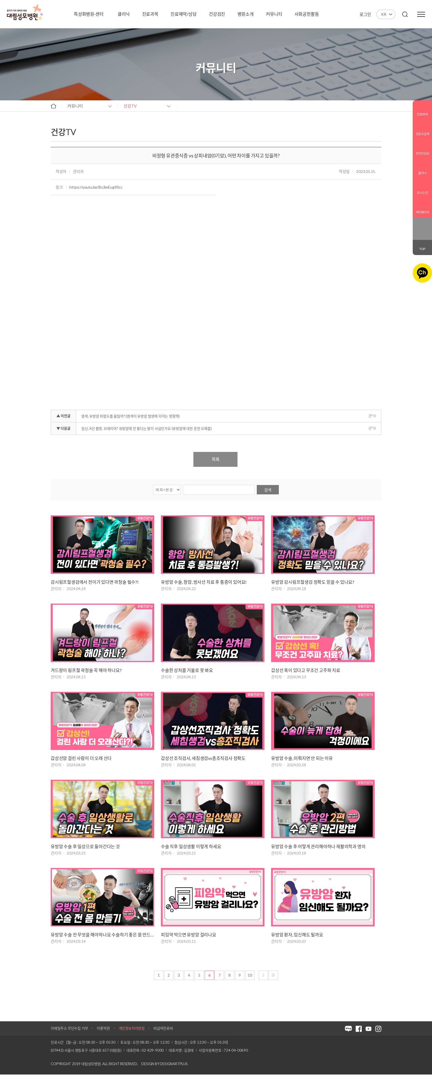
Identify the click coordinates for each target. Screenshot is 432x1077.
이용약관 (103, 1030)
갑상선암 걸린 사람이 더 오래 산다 (81, 759)
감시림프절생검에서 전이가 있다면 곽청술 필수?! (95, 582)
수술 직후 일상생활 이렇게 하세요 (191, 848)
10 (250, 978)
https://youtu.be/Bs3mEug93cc (95, 187)
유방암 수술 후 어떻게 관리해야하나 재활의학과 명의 (318, 848)
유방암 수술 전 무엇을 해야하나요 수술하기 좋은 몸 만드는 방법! (102, 936)
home (53, 105)
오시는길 (422, 188)
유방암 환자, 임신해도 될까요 (297, 936)
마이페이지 (422, 208)
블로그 (418, 225)
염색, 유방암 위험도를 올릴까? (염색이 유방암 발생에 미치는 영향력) (130, 416)
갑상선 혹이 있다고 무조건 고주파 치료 (305, 670)
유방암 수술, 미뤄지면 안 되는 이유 (302, 759)
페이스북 (426, 225)
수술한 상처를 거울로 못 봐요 (187, 670)
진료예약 (422, 110)
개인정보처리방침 (132, 1030)
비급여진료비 (163, 1030)
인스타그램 (418, 233)
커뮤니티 (75, 105)
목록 (215, 459)
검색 (267, 489)
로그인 (365, 14)
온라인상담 (422, 149)
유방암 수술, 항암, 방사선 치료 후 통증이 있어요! (204, 582)
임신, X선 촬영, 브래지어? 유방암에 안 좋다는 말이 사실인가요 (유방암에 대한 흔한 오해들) (146, 428)
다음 (263, 977)
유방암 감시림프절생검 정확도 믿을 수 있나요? (312, 582)
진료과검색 (422, 129)
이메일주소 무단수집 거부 (69, 1030)
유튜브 (426, 233)
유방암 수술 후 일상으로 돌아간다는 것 (85, 848)
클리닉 (422, 168)
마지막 (273, 977)
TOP (422, 249)
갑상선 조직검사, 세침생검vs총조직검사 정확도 (203, 759)
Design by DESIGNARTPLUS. (164, 1066)
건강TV (130, 105)
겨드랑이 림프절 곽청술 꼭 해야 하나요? (86, 670)
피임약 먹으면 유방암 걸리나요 (188, 936)
